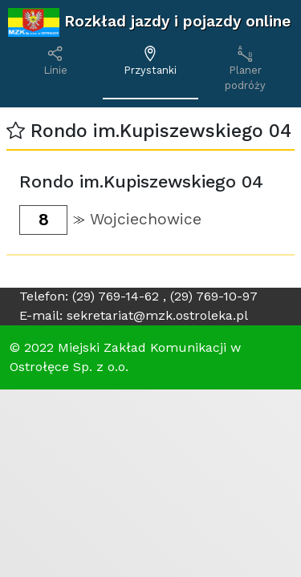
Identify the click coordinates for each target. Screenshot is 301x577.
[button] (15, 131)
